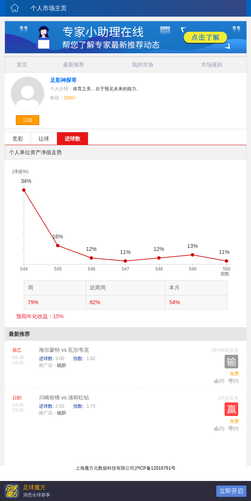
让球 (43, 139)
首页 (22, 65)
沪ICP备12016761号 (155, 468)
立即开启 (231, 491)
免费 (234, 373)
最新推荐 (73, 65)
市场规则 (211, 65)
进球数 (72, 139)
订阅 (27, 120)
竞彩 (17, 139)
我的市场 (142, 65)
